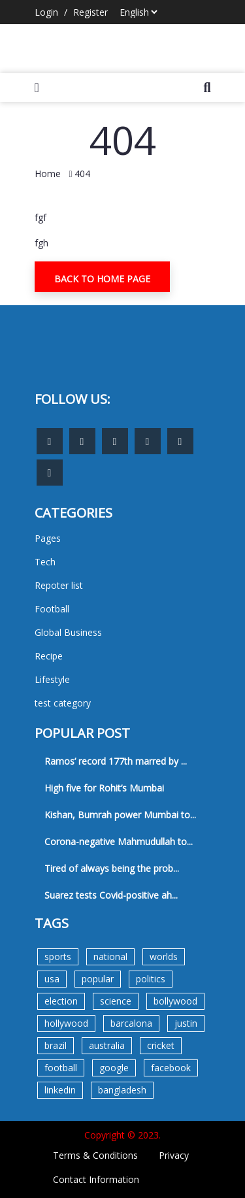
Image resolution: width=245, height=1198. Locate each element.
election (61, 1001)
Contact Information (96, 1179)
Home (48, 173)
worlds (164, 956)
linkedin (60, 1090)
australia (107, 1045)
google (114, 1067)
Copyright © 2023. (122, 1135)
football (60, 1067)
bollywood (175, 1001)
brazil (55, 1045)
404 (82, 173)
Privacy (174, 1155)
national (110, 956)
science (115, 1001)
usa (51, 979)
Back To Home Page (102, 279)
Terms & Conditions (95, 1155)
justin (185, 1023)
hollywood (66, 1023)
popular (98, 979)
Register (90, 12)
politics (150, 979)
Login (46, 12)
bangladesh (122, 1090)
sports (57, 956)
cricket (160, 1045)
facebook (171, 1067)
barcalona (131, 1023)
